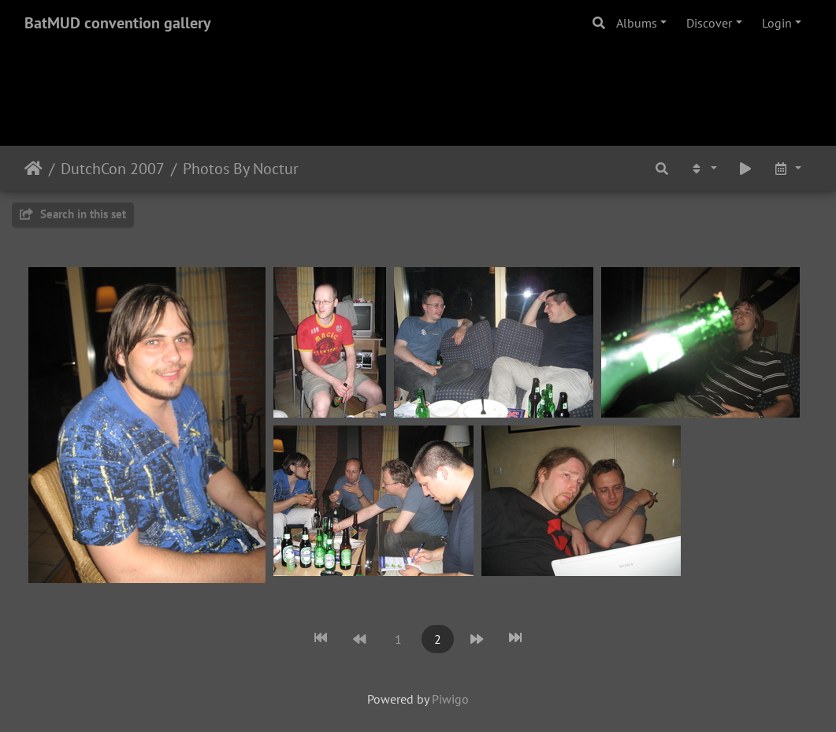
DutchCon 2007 (113, 168)
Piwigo (450, 699)
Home (33, 168)
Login (777, 23)
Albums (636, 23)
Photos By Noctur (241, 168)
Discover (709, 23)
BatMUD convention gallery (117, 23)
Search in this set (73, 213)
